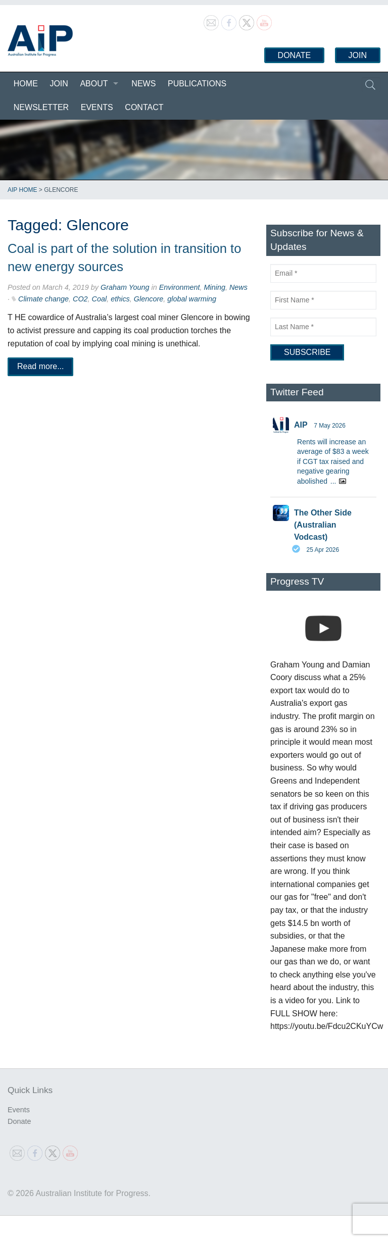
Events (97, 107)
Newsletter (41, 107)
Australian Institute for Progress (40, 41)
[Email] (323, 273)
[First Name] (323, 300)
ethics (120, 299)
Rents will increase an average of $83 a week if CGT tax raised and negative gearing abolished (333, 461)
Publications (197, 83)
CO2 (80, 299)
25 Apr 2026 (322, 549)
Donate (294, 55)
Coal (99, 299)
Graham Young (125, 287)
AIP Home (22, 189)
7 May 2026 (330, 425)
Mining (214, 287)
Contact (144, 107)
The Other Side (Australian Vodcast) (323, 524)
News (143, 83)
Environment (179, 287)
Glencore (148, 299)
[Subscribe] (307, 352)
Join (358, 55)
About (94, 83)
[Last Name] (323, 327)
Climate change (43, 299)
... (333, 481)
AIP (301, 425)
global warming (191, 299)
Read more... (40, 366)
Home (26, 83)
